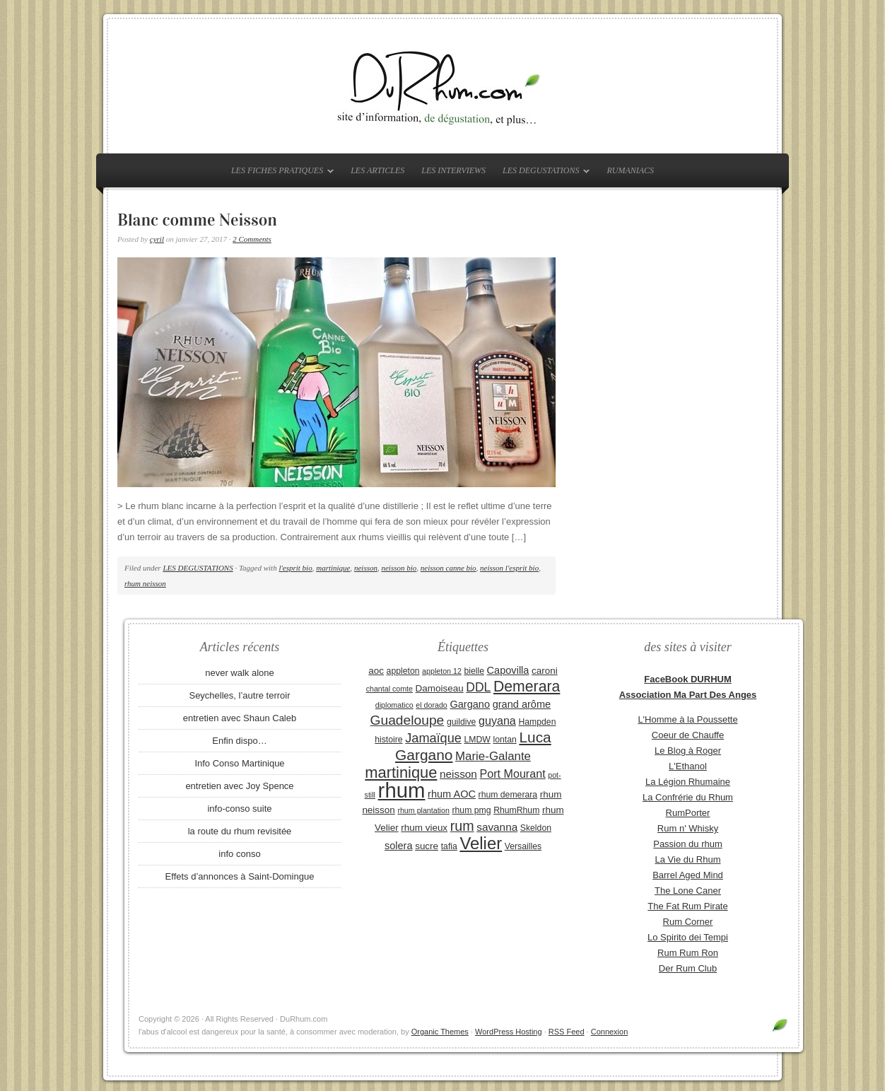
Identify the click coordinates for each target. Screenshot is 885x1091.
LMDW (477, 740)
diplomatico (394, 705)
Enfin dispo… (239, 740)
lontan (504, 740)
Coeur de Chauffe (688, 735)
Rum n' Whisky (687, 828)
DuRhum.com (442, 86)
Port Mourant (513, 773)
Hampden (537, 722)
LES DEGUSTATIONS (543, 173)
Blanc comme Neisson (197, 220)
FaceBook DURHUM (688, 679)
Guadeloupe (407, 720)
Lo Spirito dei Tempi (687, 937)
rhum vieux (424, 827)
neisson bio (398, 568)
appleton (403, 671)
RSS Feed (567, 1031)
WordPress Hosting (508, 1031)
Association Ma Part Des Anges (688, 694)
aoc (376, 670)
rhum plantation (423, 810)
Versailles (523, 846)
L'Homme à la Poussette (687, 719)
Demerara (526, 686)
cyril (157, 239)
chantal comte (389, 688)
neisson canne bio (448, 568)
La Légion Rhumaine (687, 781)
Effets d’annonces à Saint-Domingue (240, 876)
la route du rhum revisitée (240, 831)
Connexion (609, 1031)
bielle (474, 671)
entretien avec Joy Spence (239, 786)
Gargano (470, 704)
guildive (461, 722)
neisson (365, 568)
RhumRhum (516, 810)
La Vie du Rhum (688, 859)
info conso (239, 853)
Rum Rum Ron (687, 952)
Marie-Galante (493, 756)
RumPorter (688, 812)
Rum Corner (688, 921)
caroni (545, 670)
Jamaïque (433, 738)
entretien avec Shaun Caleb (239, 718)
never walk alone (239, 672)
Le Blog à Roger (688, 750)
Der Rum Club (688, 968)
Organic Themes (440, 1031)
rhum (402, 790)
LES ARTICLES (377, 170)
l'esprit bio (295, 568)
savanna (496, 827)
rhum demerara (508, 795)
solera (399, 845)
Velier (480, 843)
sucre (426, 846)
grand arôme (522, 704)
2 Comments (252, 239)
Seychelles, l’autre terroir (239, 695)
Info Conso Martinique (239, 763)
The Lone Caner (688, 890)
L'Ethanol (688, 766)
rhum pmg (471, 810)
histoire (388, 740)
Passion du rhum (687, 844)
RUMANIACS (630, 170)
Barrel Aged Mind (687, 875)
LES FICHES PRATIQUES (279, 173)
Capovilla (508, 670)
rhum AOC (452, 794)
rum (462, 826)
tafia (449, 846)
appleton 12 (442, 671)
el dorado (431, 705)
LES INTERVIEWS (453, 170)
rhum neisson (145, 583)
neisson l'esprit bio (509, 568)
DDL (478, 687)
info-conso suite (239, 808)
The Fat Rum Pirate (687, 906)
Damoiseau (440, 688)
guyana (497, 720)
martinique (333, 568)
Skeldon (535, 828)
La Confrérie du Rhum (688, 797)
